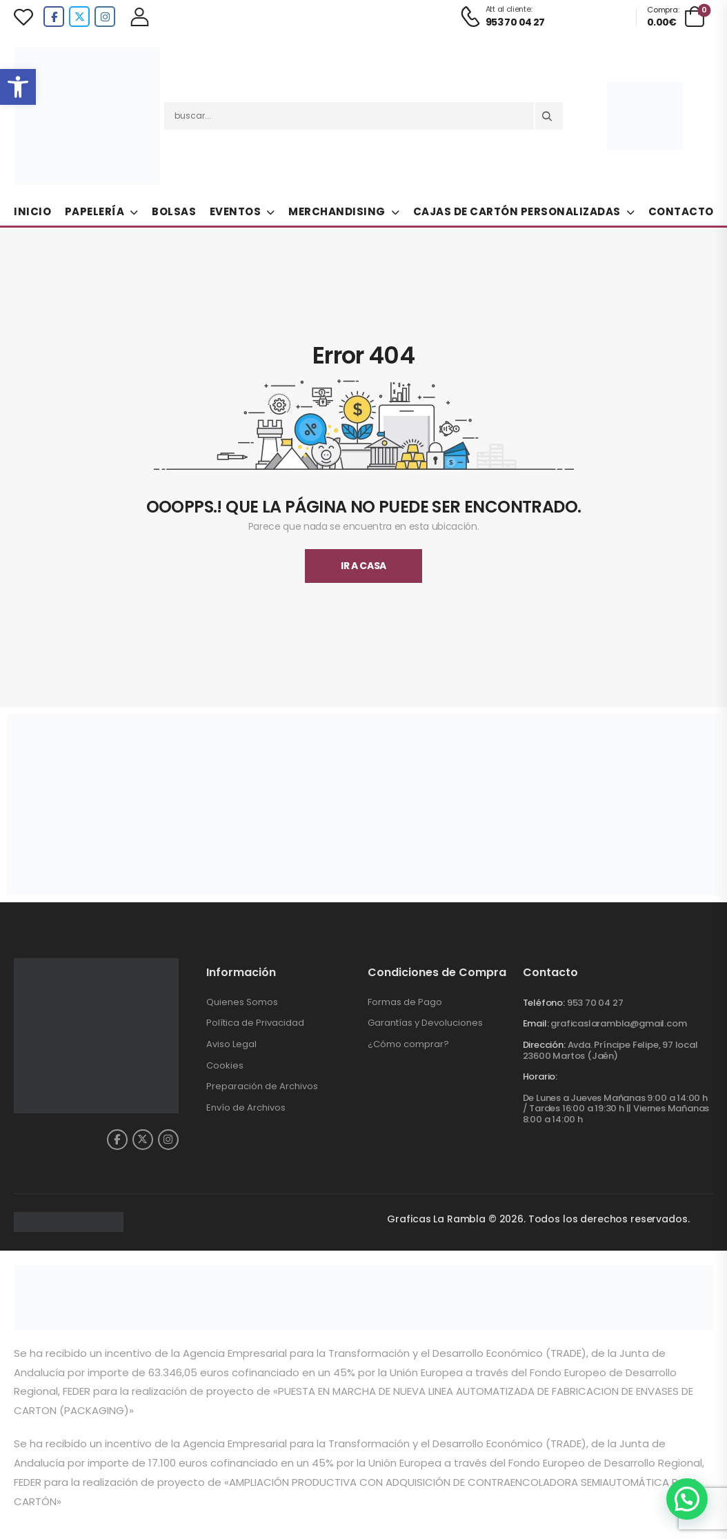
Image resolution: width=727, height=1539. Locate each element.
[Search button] (549, 116)
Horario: (540, 1076)
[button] (18, 87)
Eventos (235, 211)
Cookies (224, 1065)
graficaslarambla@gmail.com (618, 1023)
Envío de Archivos (246, 1107)
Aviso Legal (231, 1044)
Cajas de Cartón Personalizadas (517, 211)
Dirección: (544, 1044)
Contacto (681, 211)
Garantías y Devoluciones (425, 1022)
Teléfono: (544, 1002)
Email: (536, 1023)
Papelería (95, 211)
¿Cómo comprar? (408, 1044)
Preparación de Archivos (262, 1086)
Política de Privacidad (255, 1022)
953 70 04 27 (595, 1002)
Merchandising (337, 211)
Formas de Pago (405, 1002)
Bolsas (174, 211)
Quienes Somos (242, 1002)
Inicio (32, 211)
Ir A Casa (363, 566)
